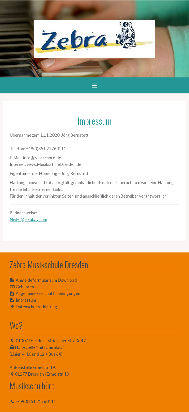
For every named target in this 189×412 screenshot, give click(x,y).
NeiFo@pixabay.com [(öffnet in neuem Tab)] (28, 219)
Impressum (26, 300)
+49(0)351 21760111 (36, 401)
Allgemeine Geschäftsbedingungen (48, 293)
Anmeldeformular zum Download (46, 280)
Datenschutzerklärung (36, 306)
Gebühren (25, 286)
